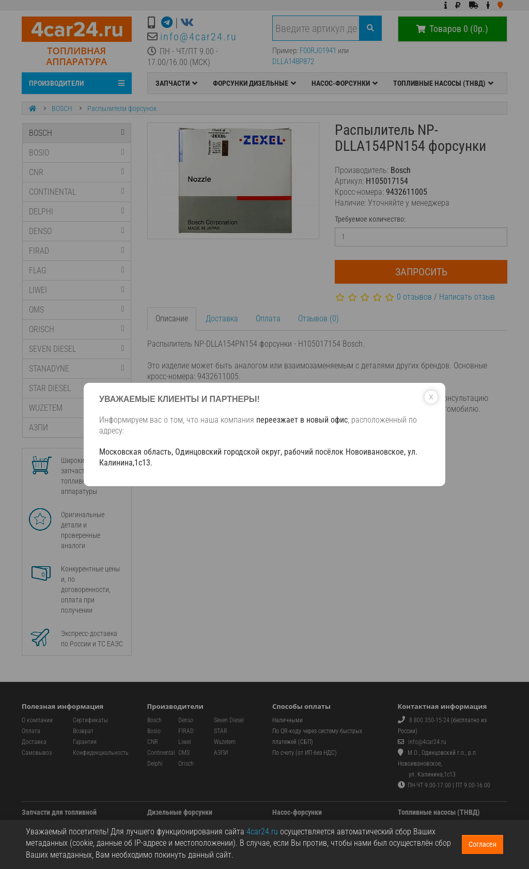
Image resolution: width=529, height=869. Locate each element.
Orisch (186, 763)
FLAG (77, 270)
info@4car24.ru (198, 36)
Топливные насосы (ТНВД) (439, 812)
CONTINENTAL (77, 192)
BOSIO (77, 153)
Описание (171, 318)
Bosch (154, 720)
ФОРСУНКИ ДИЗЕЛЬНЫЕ (254, 83)
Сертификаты (90, 720)
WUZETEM (77, 408)
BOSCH (62, 108)
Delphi (155, 763)
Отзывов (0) (318, 318)
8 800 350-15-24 (429, 720)
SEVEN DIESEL (77, 349)
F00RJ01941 (318, 50)
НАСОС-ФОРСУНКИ (345, 83)
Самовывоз (37, 752)
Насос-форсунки (297, 812)
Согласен (482, 844)
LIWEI (77, 290)
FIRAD (77, 251)
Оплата (268, 318)
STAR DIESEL (77, 388)
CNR (77, 172)
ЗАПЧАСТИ (176, 83)
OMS (77, 310)
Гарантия (85, 742)
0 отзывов (414, 297)
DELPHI (77, 211)
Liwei (184, 742)
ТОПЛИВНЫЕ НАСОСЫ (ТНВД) (443, 83)
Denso (185, 720)
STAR (220, 731)
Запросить (421, 272)
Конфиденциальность (101, 752)
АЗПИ (77, 427)
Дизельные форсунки (179, 812)
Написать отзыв (467, 297)
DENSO (77, 231)
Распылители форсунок (122, 108)
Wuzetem (225, 742)
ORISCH (77, 329)
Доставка (222, 318)
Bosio (154, 731)
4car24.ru (262, 831)
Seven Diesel (229, 720)
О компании (37, 720)
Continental (161, 752)
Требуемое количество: (370, 219)
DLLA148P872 (293, 61)
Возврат (83, 731)
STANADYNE (77, 369)
